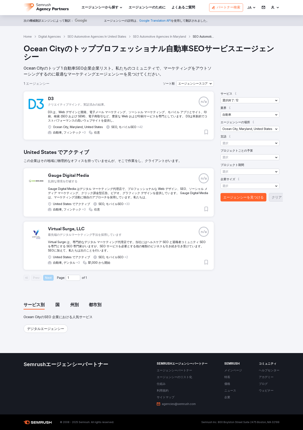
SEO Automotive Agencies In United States (97, 36)
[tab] (34, 305)
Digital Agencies (50, 36)
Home (28, 36)
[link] (147, 7)
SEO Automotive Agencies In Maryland (159, 36)
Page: (61, 277)
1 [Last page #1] (86, 277)
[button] (251, 7)
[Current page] (73, 277)
